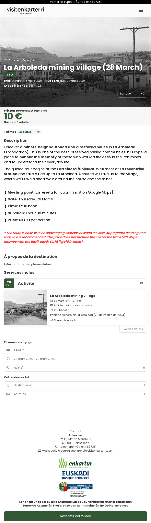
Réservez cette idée (75, 516)
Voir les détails (133, 329)
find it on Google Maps (91, 192)
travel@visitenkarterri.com (95, 451)
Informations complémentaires (28, 264)
